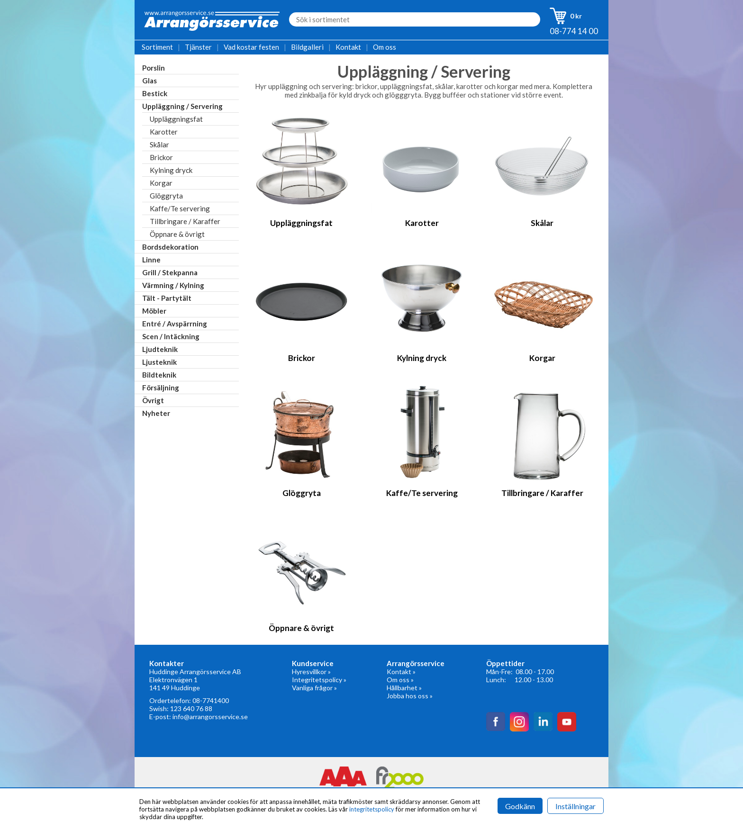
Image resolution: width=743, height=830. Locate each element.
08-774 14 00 (574, 31)
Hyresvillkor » (311, 672)
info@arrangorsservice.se (210, 717)
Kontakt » (401, 672)
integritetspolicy (371, 809)
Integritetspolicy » (319, 680)
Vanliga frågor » (314, 688)
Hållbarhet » (404, 688)
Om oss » (400, 680)
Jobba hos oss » (410, 696)
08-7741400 (210, 700)
